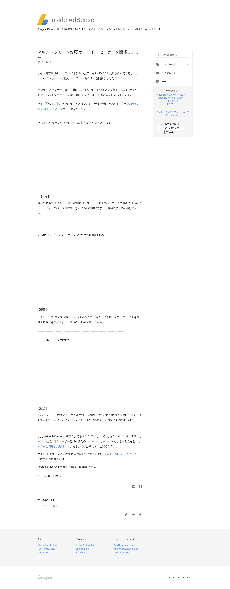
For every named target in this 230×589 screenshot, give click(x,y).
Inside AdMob (82, 552)
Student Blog (43, 552)
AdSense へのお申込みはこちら (173, 95)
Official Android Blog (86, 545)
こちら (98, 322)
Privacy (180, 577)
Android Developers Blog (126, 549)
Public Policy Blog (46, 549)
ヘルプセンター (173, 101)
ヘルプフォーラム (173, 104)
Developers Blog (122, 552)
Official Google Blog (47, 545)
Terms (190, 577)
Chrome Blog (82, 549)
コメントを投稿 (49, 505)
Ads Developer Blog (124, 545)
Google (170, 577)
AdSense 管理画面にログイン (173, 98)
